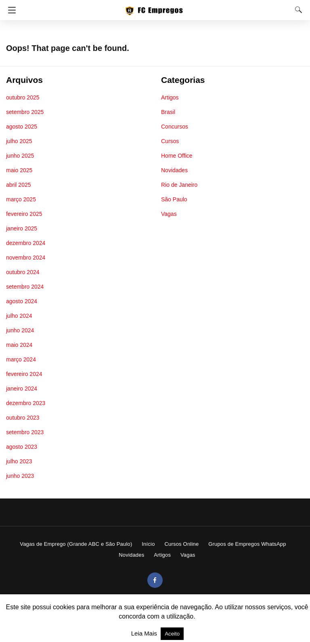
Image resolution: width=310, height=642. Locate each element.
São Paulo (174, 199)
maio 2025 (19, 170)
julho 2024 (19, 316)
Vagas (169, 214)
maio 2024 (19, 345)
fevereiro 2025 (24, 214)
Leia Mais (145, 633)
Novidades (174, 170)
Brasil (168, 112)
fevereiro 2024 (24, 374)
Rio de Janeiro (179, 185)
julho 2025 (19, 141)
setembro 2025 (25, 112)
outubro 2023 (23, 417)
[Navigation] (10, 10)
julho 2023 (19, 461)
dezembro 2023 (25, 403)
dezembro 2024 (25, 243)
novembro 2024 (25, 257)
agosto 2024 (21, 301)
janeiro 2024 (21, 388)
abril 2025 (18, 185)
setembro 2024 (25, 286)
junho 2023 (20, 476)
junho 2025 (20, 155)
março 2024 (21, 359)
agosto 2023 (21, 446)
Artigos (170, 97)
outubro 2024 (23, 272)
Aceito (172, 634)
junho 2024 (20, 330)
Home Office (177, 155)
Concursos (174, 126)
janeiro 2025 (21, 228)
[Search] (296, 9)
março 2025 (21, 199)
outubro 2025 (23, 97)
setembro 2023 (25, 432)
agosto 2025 (21, 126)
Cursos (170, 141)
